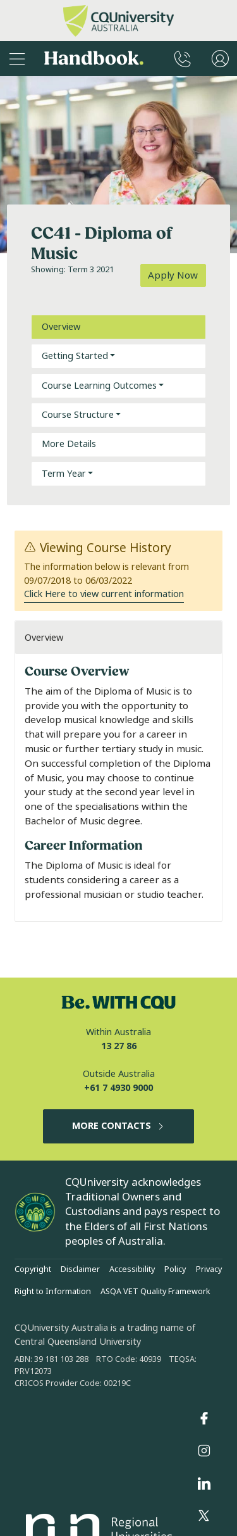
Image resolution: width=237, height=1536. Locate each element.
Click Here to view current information (104, 594)
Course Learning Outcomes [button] (99, 386)
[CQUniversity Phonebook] (182, 58)
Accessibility (132, 1269)
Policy (175, 1269)
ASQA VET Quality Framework (155, 1291)
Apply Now (173, 275)
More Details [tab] (69, 444)
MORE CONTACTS (118, 1126)
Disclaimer (80, 1269)
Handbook (94, 58)
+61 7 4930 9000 (118, 1088)
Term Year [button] (64, 474)
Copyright (33, 1269)
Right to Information (53, 1291)
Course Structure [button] (78, 415)
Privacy (209, 1269)
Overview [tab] (61, 327)
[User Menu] (220, 58)
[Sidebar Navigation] (17, 58)
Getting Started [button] (75, 356)
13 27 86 (119, 1046)
